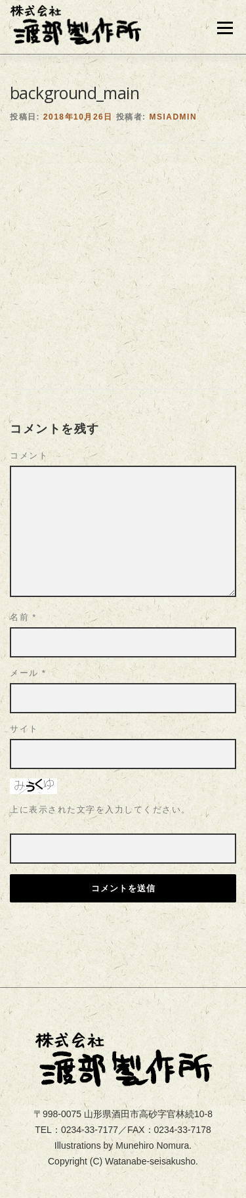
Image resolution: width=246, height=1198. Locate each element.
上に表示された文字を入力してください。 (100, 754)
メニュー (224, 27)
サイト (24, 673)
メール (28, 617)
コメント (29, 400)
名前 (23, 561)
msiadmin (173, 61)
